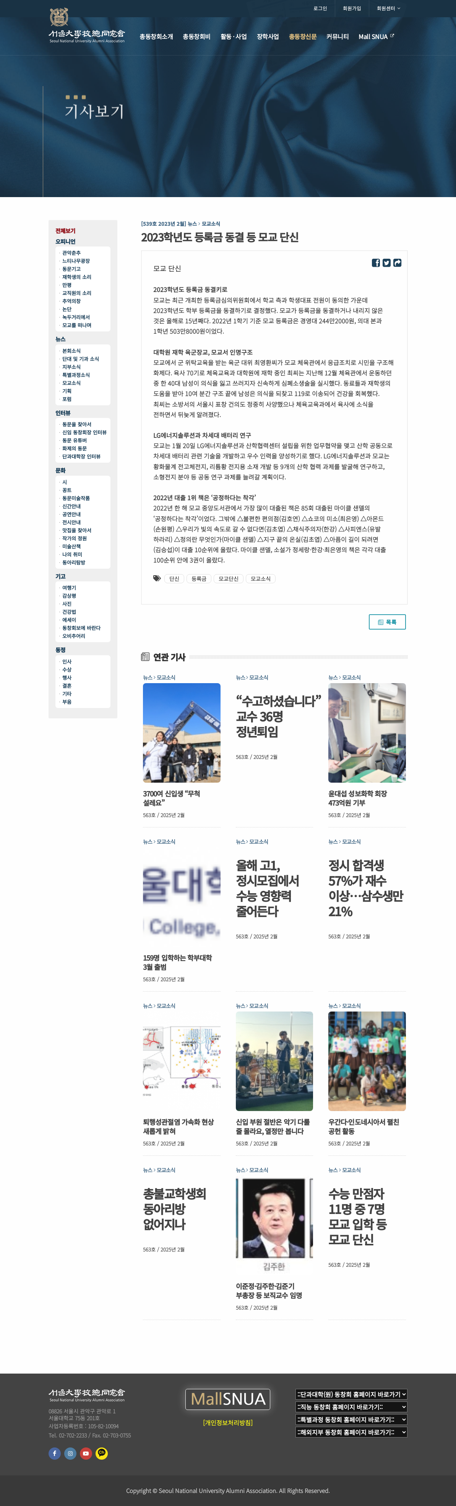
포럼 (66, 398)
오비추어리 (73, 635)
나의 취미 (72, 554)
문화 (60, 470)
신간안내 (71, 506)
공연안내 (71, 514)
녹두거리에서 (76, 317)
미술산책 (71, 546)
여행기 (69, 587)
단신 (174, 578)
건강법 (69, 611)
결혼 (66, 685)
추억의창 (71, 301)
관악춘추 (71, 252)
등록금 (198, 578)
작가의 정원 (74, 538)
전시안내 (71, 522)
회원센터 (388, 8)
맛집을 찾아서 (76, 530)
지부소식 (71, 366)
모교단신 (229, 578)
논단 (66, 309)
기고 (60, 576)
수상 (66, 669)
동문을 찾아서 (76, 424)
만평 (66, 284)
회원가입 (352, 8)
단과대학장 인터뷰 (81, 456)
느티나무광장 (76, 260)
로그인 (320, 8)
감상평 (69, 595)
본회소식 (71, 350)
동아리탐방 (73, 562)
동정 (60, 650)
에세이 (69, 619)
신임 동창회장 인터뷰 (84, 432)
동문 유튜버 (74, 440)
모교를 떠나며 (76, 325)
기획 (66, 390)
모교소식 (71, 382)
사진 (66, 603)
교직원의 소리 (76, 292)
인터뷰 (62, 413)
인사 (66, 661)
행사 (66, 677)
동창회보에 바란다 (81, 627)
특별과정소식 (76, 374)
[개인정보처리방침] (228, 1422)
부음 (66, 701)
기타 (66, 693)
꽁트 (66, 490)
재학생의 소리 (76, 276)
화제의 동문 (74, 448)
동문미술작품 (76, 498)
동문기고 (71, 268)
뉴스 (60, 339)
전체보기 (65, 231)
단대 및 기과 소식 (80, 358)
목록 (387, 622)
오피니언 (65, 242)
